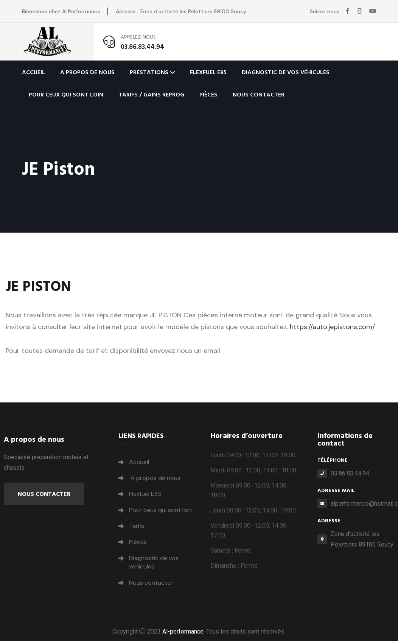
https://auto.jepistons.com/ (332, 326)
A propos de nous (87, 72)
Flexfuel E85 (208, 72)
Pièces (208, 94)
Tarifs (136, 526)
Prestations (149, 72)
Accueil (33, 72)
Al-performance (183, 631)
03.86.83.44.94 (142, 46)
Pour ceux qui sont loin (66, 94)
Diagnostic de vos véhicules (286, 72)
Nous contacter (259, 94)
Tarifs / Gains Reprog (151, 94)
